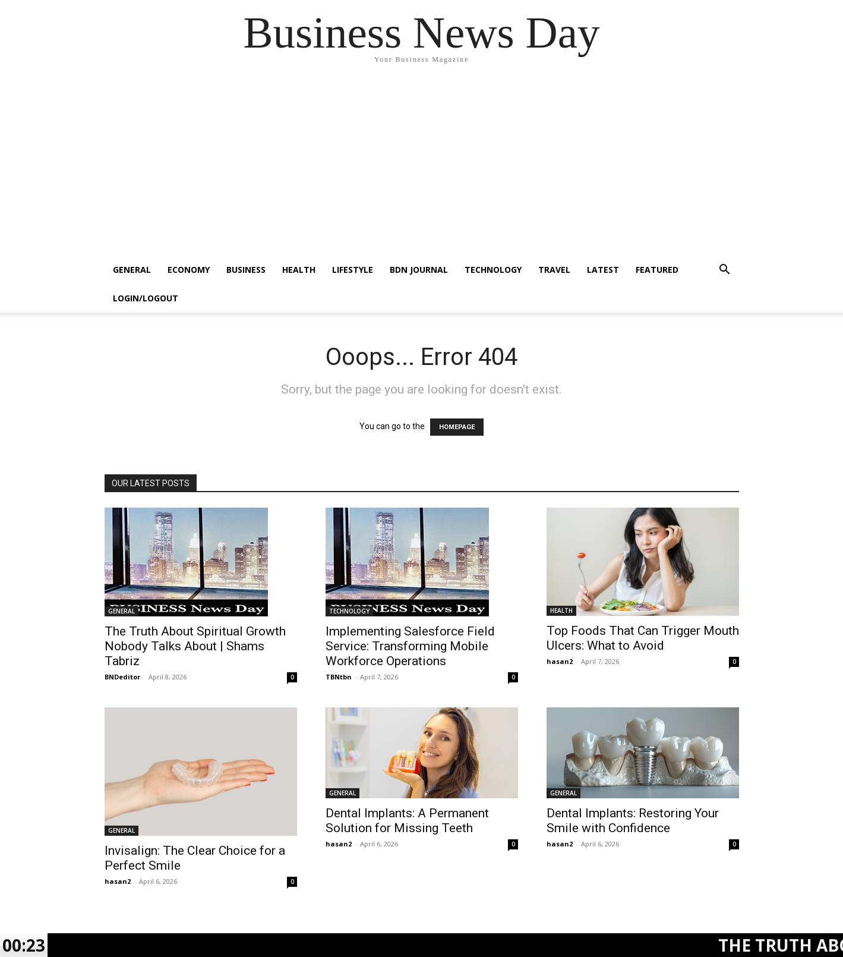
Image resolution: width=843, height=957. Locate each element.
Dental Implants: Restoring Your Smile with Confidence (633, 820)
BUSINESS (246, 269)
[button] (725, 270)
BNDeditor (122, 676)
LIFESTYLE (352, 269)
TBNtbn (339, 676)
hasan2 (560, 661)
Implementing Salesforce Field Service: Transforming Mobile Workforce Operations (410, 646)
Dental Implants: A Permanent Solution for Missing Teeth (407, 820)
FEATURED (657, 269)
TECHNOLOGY (493, 269)
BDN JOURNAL (419, 269)
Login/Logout (145, 298)
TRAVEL (554, 269)
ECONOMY (189, 269)
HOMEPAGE (457, 427)
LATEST (603, 269)
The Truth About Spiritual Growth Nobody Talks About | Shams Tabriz (195, 646)
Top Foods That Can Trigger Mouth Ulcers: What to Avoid (643, 638)
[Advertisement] (421, 166)
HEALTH (298, 269)
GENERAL (132, 269)
